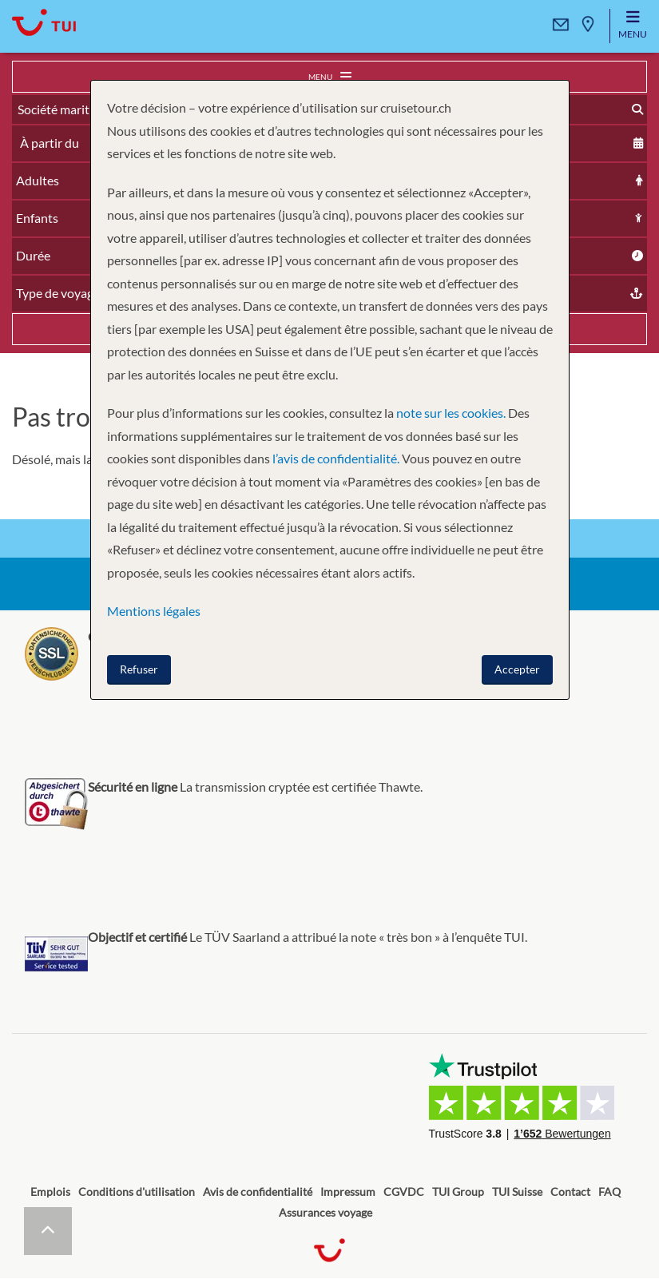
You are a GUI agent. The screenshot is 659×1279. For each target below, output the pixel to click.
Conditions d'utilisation (136, 1191)
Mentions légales (153, 610)
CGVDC (403, 1191)
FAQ (609, 1191)
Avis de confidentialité (257, 1191)
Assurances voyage (325, 1212)
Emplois (50, 1191)
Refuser (139, 669)
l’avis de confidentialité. (335, 458)
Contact (570, 1191)
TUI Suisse (517, 1191)
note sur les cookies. (451, 412)
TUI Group (458, 1191)
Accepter (517, 669)
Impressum (347, 1191)
